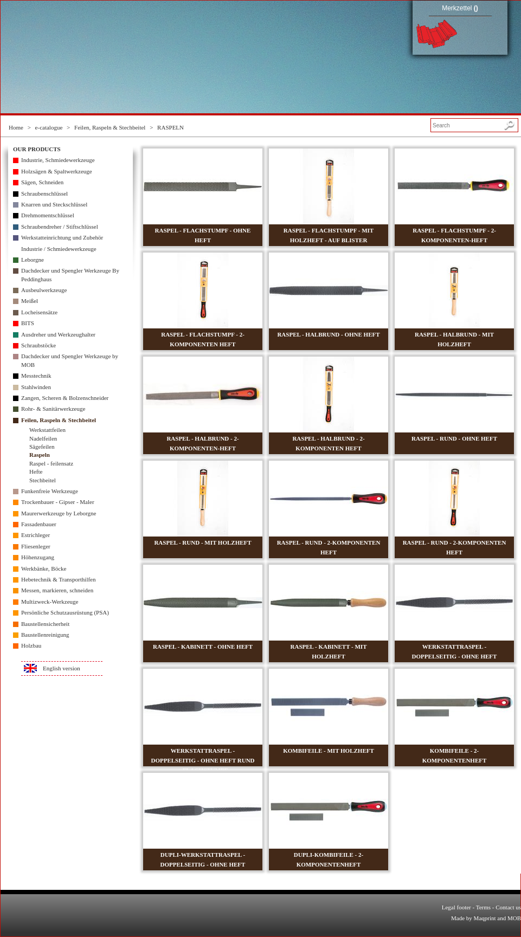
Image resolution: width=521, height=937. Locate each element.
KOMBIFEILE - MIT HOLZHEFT (328, 750)
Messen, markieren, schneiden (57, 590)
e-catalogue (49, 127)
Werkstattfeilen (47, 430)
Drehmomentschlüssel (47, 215)
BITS (27, 323)
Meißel (29, 301)
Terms (483, 907)
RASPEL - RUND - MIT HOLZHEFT (202, 542)
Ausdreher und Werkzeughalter (58, 334)
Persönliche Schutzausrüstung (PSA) (65, 612)
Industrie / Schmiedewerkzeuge (59, 248)
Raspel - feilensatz (51, 463)
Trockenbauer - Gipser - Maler (57, 502)
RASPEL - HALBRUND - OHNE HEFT (328, 334)
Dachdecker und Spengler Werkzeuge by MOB (69, 360)
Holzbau (31, 645)
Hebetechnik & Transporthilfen (58, 579)
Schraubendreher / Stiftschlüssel (59, 226)
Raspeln (39, 454)
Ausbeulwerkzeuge (44, 290)
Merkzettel (460, 8)
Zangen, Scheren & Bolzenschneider (64, 398)
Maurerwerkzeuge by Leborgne (58, 513)
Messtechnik (36, 375)
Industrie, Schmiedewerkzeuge (58, 160)
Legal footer (456, 907)
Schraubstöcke (38, 345)
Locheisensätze (39, 312)
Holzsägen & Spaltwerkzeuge (56, 171)
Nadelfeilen (43, 438)
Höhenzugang (37, 557)
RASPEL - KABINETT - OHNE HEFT (203, 646)
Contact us (508, 907)
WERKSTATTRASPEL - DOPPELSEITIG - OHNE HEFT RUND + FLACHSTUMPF (202, 760)
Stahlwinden (36, 387)
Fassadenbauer (38, 524)
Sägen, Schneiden (42, 182)
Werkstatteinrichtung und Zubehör (62, 237)
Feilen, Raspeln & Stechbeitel (109, 127)
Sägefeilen (41, 446)
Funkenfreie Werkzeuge (49, 491)
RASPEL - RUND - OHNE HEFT (454, 438)
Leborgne (32, 259)
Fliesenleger (35, 546)
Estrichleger (35, 535)
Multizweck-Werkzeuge (49, 601)
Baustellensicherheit (45, 624)
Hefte (35, 471)
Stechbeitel (42, 480)
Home (16, 127)
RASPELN (170, 127)
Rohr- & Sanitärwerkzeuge (53, 408)
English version (61, 668)
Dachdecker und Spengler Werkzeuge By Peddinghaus (70, 274)
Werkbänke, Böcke (43, 568)
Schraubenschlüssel (44, 193)
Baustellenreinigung (45, 634)
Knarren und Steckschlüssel (54, 204)
